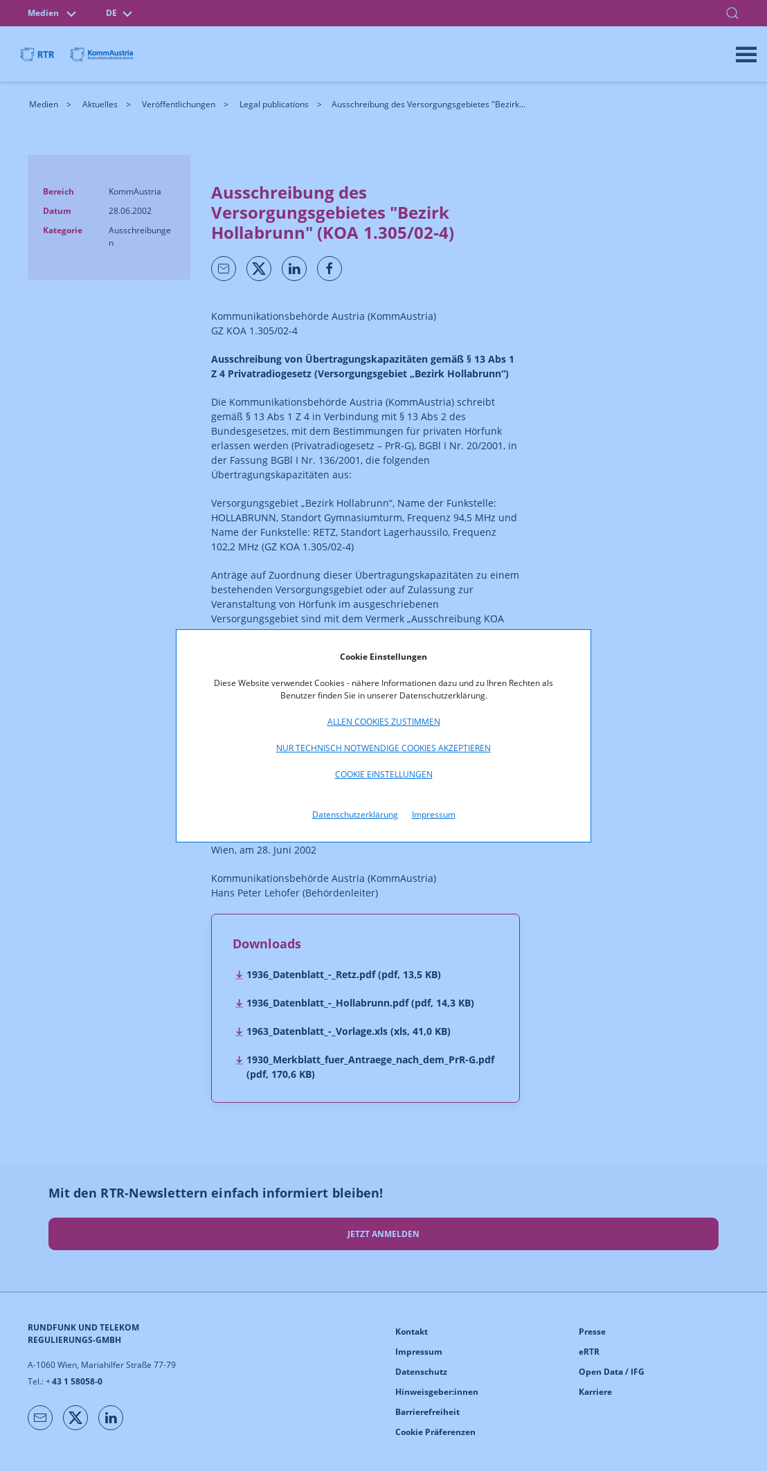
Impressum (433, 814)
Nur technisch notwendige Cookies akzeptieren (383, 748)
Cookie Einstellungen (384, 774)
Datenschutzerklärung (355, 814)
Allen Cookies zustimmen (383, 722)
